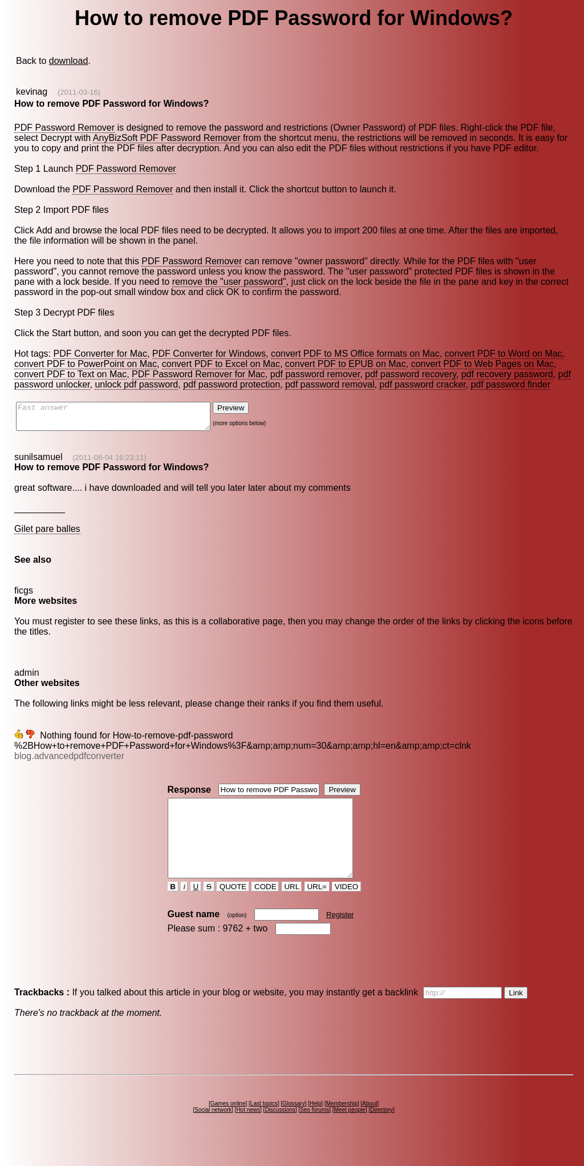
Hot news (248, 1130)
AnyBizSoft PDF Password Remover (167, 138)
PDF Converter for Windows (209, 353)
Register (340, 935)
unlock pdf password (136, 384)
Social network (213, 1130)
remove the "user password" (229, 282)
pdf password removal (330, 384)
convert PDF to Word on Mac (503, 353)
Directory (381, 1130)
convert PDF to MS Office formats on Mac (355, 353)
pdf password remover (315, 374)
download (68, 61)
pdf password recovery (410, 374)
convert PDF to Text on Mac (70, 374)
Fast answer (124, 419)
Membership (342, 1124)
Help (316, 1124)
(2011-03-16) (79, 92)
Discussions (280, 1130)
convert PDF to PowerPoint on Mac (85, 364)
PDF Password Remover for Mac (198, 374)
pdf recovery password (507, 374)
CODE (265, 907)
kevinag (31, 91)
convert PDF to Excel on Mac (221, 364)
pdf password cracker (422, 384)
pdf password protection (231, 384)
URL (292, 907)
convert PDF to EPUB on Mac (345, 364)
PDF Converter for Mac (100, 353)
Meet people (350, 1130)
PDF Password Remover (64, 127)
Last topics (264, 1124)
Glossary (293, 1124)
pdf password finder (510, 384)
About (369, 1124)
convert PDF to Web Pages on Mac (482, 364)
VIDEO (346, 907)
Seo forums (314, 1130)
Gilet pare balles (47, 534)
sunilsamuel (38, 462)
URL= (317, 907)
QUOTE (233, 907)
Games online (228, 1124)
